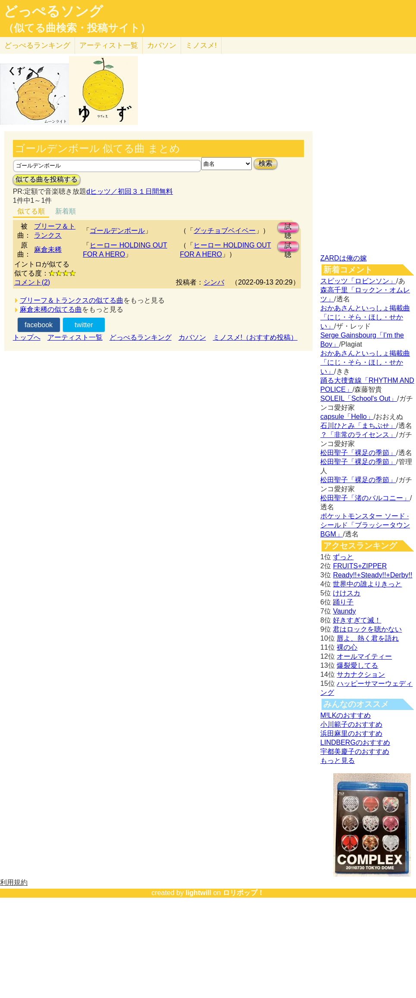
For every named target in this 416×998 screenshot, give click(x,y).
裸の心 (347, 647)
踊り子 (343, 602)
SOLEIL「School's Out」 (358, 398)
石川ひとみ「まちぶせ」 (358, 425)
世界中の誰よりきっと (367, 584)
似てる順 (31, 211)
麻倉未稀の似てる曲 (51, 309)
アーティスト (108, 45)
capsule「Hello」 (347, 416)
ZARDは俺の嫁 (343, 258)
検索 (265, 163)
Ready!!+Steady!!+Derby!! (372, 575)
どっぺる (37, 45)
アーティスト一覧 (75, 337)
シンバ (213, 282)
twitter (84, 325)
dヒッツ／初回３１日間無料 (129, 191)
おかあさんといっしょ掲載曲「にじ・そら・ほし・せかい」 (365, 317)
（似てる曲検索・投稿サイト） (76, 28)
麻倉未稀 (48, 249)
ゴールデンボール (117, 230)
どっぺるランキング (140, 337)
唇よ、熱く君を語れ (368, 638)
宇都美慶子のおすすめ (354, 751)
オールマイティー (364, 656)
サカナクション (361, 674)
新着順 (65, 211)
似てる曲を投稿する (47, 179)
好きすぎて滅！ (357, 620)
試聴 (288, 228)
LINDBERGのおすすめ (355, 742)
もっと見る (337, 760)
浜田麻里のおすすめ (351, 733)
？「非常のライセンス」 (358, 434)
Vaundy (344, 611)
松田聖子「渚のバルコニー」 (365, 498)
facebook (39, 325)
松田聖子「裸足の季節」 (358, 452)
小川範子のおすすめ (351, 724)
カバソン (161, 45)
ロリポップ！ (243, 892)
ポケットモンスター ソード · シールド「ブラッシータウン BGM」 (365, 525)
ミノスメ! (201, 45)
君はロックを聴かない (367, 629)
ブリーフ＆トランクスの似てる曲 (71, 300)
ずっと (343, 557)
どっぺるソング (53, 11)
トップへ (27, 337)
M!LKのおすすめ (345, 715)
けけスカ (346, 593)
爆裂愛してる (357, 665)
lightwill (198, 892)
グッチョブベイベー (225, 230)
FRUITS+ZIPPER (360, 566)
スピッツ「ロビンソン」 (358, 281)
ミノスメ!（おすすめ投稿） (255, 337)
